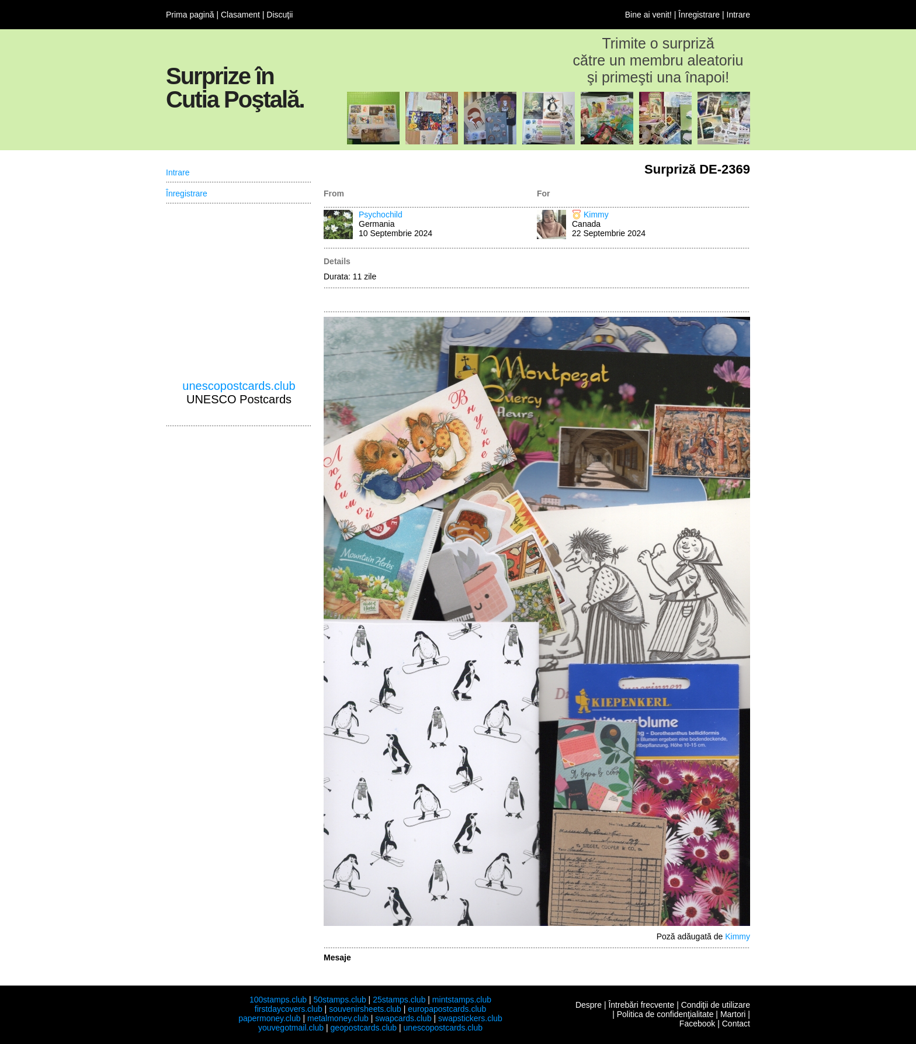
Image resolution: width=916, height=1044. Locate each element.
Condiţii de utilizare (715, 1005)
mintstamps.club (461, 999)
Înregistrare (699, 14)
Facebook (697, 1023)
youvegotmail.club (291, 1027)
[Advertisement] (239, 292)
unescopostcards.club (238, 385)
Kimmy (596, 214)
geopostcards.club (364, 1027)
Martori (733, 1014)
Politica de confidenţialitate (665, 1014)
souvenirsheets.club (365, 1009)
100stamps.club (278, 999)
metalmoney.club (338, 1018)
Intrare (738, 14)
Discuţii (279, 14)
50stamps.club (339, 999)
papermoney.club (269, 1018)
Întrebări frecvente (641, 1005)
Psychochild (381, 214)
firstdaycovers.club (288, 1009)
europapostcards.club (447, 1009)
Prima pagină (190, 14)
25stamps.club (399, 999)
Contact (736, 1023)
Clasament (240, 14)
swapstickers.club (470, 1018)
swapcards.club (403, 1018)
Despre (588, 1005)
